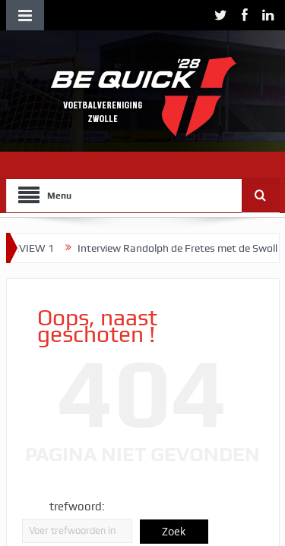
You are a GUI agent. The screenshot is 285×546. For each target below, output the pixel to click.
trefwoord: (77, 506)
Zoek (173, 531)
